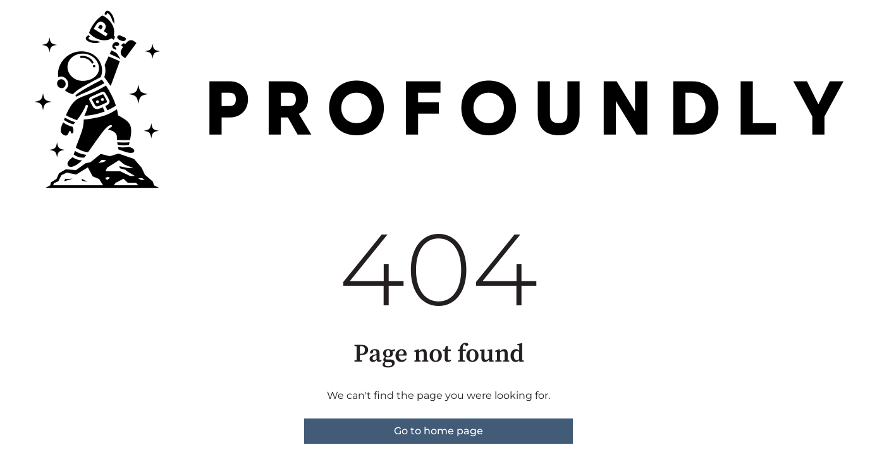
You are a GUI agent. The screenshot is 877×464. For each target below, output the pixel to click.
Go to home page (438, 431)
